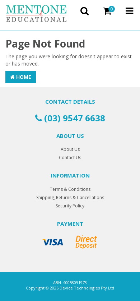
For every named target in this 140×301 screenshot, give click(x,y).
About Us (70, 149)
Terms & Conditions (70, 189)
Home (20, 76)
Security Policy (70, 206)
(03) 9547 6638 (70, 118)
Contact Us (70, 157)
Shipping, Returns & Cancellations (70, 197)
